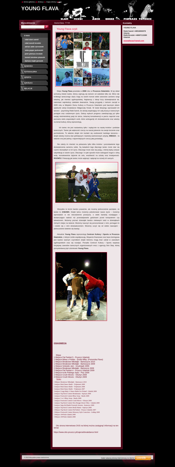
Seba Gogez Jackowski (34, 50)
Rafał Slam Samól (32, 40)
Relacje (28, 88)
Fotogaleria (30, 72)
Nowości (28, 66)
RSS (60, 2)
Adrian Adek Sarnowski (34, 47)
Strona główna (29, 2)
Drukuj (40, 2)
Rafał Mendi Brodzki (33, 43)
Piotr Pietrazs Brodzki (34, 54)
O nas (27, 36)
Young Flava (59, 23)
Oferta (27, 77)
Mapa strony (51, 2)
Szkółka (28, 83)
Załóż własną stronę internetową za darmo (117, 458)
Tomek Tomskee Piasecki (35, 57)
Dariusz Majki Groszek (34, 61)
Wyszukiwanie (28, 23)
